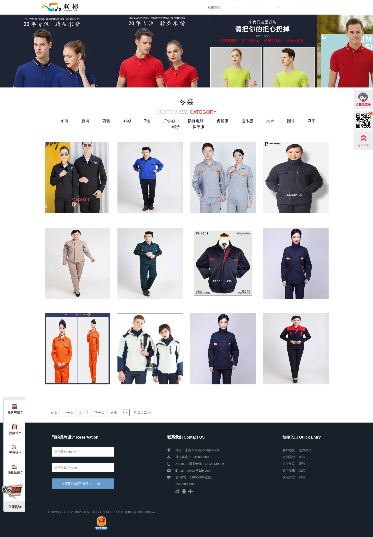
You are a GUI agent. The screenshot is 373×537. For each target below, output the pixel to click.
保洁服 (198, 127)
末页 (113, 413)
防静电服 (196, 121)
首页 (54, 413)
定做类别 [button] (278, 7)
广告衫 (169, 121)
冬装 (64, 121)
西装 (106, 121)
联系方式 (322, 7)
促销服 (222, 121)
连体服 (247, 121)
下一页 (99, 413)
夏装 (85, 121)
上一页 (68, 413)
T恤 (147, 121)
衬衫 (127, 121)
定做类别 (288, 464)
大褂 (270, 121)
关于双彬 (301, 7)
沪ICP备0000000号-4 (140, 512)
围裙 (291, 121)
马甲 (312, 121)
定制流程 (256, 7)
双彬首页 (214, 7)
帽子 (176, 127)
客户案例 (235, 7)
